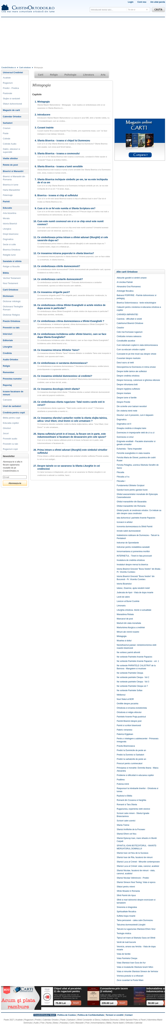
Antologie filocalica (125, 291)
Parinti (6, 201)
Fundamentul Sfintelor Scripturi (130, 485)
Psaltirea (121, 779)
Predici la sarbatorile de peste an (131, 759)
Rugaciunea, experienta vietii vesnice (133, 809)
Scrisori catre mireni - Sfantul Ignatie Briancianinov (133, 814)
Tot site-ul (131, 10)
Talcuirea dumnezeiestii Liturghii (131, 925)
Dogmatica (8, 239)
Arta (103, 74)
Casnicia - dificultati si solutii (129, 319)
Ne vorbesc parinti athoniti (128, 652)
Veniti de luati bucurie (126, 942)
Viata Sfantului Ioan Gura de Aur (131, 963)
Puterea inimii (123, 784)
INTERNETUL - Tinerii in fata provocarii (134, 556)
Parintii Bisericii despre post (129, 721)
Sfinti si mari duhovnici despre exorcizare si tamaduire (136, 901)
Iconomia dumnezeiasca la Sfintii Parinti (134, 526)
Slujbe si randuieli (11, 98)
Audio (36, 1023)
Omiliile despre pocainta (127, 703)
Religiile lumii (9, 255)
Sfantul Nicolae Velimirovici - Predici (133, 878)
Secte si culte (9, 244)
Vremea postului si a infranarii (130, 976)
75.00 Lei (61, 1003)
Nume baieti (118, 1023)
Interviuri (7, 334)
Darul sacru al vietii (125, 362)
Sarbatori (7, 123)
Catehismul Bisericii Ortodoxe (130, 323)
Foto (43, 1023)
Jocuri (6, 433)
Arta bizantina (9, 213)
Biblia (6, 273)
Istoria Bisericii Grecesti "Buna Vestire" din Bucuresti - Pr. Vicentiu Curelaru (136, 578)
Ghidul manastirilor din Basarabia (131, 501)
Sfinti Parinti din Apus (126, 895)
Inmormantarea (98, 1023)
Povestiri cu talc (11, 327)
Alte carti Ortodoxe (127, 271)
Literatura (88, 74)
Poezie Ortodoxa (11, 321)
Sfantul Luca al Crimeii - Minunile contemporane (138, 862)
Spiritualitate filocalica (126, 911)
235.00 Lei (107, 1003)
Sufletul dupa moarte (126, 916)
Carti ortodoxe (25, 67)
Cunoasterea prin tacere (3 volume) (114, 990)
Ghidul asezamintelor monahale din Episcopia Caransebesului (137, 495)
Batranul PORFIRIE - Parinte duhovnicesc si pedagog (136, 297)
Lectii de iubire (123, 597)
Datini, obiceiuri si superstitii (11, 150)
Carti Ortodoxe (10, 289)
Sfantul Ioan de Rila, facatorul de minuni (135, 857)
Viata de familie (124, 954)
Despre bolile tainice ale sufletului (132, 371)
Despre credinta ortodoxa (128, 376)
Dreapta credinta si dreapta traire (131, 428)
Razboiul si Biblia (124, 796)
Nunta (48, 1023)
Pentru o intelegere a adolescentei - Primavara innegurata (137, 740)
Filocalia (120, 472)
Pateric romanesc (124, 730)
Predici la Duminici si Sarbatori (130, 755)
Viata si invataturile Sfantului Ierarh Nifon (135, 967)
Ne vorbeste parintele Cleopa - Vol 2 (133, 677)
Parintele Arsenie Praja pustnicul (131, 717)
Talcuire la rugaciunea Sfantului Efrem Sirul (136, 929)
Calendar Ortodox (12, 116)
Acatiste (7, 77)
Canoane (7, 399)
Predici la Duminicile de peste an (131, 750)
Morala (6, 218)
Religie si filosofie (11, 266)
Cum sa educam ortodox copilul (131, 349)
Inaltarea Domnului (110, 1020)
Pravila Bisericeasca (126, 746)
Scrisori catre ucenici (126, 821)
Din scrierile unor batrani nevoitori (132, 406)
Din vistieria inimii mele (127, 411)
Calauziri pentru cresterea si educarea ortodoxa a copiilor (139, 308)
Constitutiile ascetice (126, 341)
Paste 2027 (9, 1020)
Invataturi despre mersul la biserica (132, 564)
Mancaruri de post (125, 619)
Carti (40, 74)
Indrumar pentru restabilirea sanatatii (133, 547)
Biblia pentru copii (11, 417)
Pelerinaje (8, 195)
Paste (5, 133)
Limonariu (121, 605)
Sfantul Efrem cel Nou (126, 834)
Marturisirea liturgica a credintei (131, 627)
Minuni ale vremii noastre (128, 632)
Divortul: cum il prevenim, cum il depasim (135, 415)
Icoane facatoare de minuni (13, 393)
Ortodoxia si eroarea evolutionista (132, 708)
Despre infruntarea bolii (127, 384)
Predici (38, 1020)
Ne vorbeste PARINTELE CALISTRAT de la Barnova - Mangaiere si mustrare (136, 667)
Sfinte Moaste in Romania (128, 891)
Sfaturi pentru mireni (126, 886)
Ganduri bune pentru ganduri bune (132, 490)
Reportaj (7, 385)
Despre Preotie (123, 402)
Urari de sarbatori (12, 406)
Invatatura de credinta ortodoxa (131, 560)
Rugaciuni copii (10, 449)
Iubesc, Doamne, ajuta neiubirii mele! (133, 588)
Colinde (6, 138)
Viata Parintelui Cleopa (127, 958)
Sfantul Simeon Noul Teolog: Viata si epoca (136, 882)
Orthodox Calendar (133, 1023)
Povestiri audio (10, 438)
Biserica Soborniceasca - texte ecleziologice (136, 303)
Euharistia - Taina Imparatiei (129, 449)
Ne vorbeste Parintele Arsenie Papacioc (134, 657)
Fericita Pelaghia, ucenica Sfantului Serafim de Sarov (138, 466)
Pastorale (7, 93)
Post (87, 1023)
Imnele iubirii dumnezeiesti (128, 531)
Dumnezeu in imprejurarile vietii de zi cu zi (135, 432)
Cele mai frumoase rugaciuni (129, 332)
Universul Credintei (13, 72)
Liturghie (7, 346)
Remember (8, 372)
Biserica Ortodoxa (11, 249)
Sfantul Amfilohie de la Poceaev (131, 829)
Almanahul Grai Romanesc (129, 286)
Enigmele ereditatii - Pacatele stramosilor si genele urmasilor (136, 443)
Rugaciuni (8, 83)
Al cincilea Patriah (125, 282)
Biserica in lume (10, 184)
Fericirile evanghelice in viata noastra (133, 453)
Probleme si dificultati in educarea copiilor (135, 775)
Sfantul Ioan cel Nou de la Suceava (132, 853)
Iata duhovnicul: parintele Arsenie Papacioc (136, 518)
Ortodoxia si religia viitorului (129, 712)
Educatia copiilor (11, 423)
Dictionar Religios (11, 315)
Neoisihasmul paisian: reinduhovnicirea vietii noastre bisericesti (136, 646)
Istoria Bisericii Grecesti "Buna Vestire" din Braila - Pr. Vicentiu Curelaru (139, 570)
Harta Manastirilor (11, 190)
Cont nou (141, 2)
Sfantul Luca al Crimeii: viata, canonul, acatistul (138, 866)
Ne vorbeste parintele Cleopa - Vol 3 (133, 682)
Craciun (6, 128)
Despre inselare (124, 393)
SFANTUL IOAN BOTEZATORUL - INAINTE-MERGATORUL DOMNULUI (137, 847)
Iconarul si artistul (124, 522)
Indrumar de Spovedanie (128, 543)
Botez (55, 1023)
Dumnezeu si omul (125, 437)
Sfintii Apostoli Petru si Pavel (133, 1020)
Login (130, 2)
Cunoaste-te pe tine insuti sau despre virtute (136, 354)
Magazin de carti (11, 110)
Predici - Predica (11, 88)
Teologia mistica (124, 933)
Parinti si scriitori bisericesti (129, 725)
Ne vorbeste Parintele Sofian (129, 690)
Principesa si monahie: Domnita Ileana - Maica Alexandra (137, 769)
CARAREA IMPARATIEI (127, 314)
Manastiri (80, 1023)
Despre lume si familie (127, 397)
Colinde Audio (9, 144)
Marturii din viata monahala (129, 623)
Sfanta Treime (123, 825)
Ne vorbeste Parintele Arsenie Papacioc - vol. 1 (138, 661)
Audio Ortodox (10, 359)
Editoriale (8, 340)
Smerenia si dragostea (127, 907)
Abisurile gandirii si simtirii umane (131, 278)
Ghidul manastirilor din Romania (131, 506)
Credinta (7, 353)
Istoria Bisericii (10, 223)
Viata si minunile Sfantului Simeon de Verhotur (137, 971)
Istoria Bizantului (124, 584)
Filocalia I (121, 481)
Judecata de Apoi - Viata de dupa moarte (135, 592)
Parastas (64, 1023)
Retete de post (10, 165)
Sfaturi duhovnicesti (12, 103)
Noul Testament (10, 283)
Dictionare (8, 296)
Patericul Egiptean (125, 734)
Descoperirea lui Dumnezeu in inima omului (136, 367)
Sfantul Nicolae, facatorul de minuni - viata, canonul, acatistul (136, 872)
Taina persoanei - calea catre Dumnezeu (135, 920)
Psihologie (70, 74)
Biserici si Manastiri (13, 171)
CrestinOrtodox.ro (8, 67)
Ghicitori (7, 428)
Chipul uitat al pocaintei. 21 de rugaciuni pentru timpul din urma (68, 990)
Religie (6, 366)
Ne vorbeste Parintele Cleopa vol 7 (132, 686)
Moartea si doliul (124, 640)
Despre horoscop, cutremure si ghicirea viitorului (138, 380)
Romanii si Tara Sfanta (127, 804)
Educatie (7, 208)
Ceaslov (120, 327)
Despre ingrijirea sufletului (128, 389)
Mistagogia (121, 636)
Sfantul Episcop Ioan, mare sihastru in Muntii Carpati (137, 839)
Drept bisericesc (11, 234)
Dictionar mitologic (12, 301)
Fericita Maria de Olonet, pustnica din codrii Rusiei (136, 459)
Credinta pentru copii (14, 412)
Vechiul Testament (12, 278)
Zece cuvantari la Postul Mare (130, 980)
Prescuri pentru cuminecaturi (129, 763)
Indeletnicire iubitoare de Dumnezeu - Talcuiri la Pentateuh (138, 536)
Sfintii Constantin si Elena (88, 1020)
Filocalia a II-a (123, 477)
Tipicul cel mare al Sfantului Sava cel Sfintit (136, 938)
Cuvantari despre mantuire (128, 358)
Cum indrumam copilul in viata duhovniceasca (137, 345)
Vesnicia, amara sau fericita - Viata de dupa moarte (136, 948)
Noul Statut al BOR (125, 699)
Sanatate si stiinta (12, 261)
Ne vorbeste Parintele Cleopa (130, 673)
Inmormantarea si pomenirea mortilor (133, 551)
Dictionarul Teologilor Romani (13, 308)
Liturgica (7, 229)
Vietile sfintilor (10, 158)
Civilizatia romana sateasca (129, 336)
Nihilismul (121, 695)
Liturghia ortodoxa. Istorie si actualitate (134, 610)
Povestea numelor (12, 378)
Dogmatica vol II (124, 424)
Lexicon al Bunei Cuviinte (128, 601)
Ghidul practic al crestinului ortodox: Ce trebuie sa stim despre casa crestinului (139, 512)
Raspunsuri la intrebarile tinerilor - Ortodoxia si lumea (137, 790)
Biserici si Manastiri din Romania (14, 178)
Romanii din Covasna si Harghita (131, 800)
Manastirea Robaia (125, 614)
